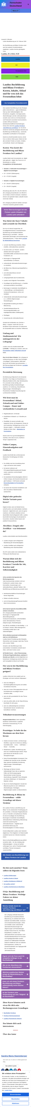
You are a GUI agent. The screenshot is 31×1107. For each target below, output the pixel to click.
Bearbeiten (15, 1099)
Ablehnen (15, 1103)
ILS (9, 65)
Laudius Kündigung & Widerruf (13, 881)
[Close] (29, 1072)
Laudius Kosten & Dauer (11, 878)
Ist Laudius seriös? (9, 884)
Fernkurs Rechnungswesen (12, 1015)
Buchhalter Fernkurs (10, 1013)
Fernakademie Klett (14, 71)
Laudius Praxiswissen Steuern (13, 1018)
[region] (15, 1089)
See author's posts (11, 1066)
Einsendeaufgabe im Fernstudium (14, 483)
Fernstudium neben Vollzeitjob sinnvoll (14, 350)
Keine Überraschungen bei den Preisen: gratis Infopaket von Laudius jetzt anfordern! (15, 212)
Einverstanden (15, 1094)
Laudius (11, 59)
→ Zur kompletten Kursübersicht (14, 103)
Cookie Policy (8, 1090)
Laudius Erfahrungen (10, 875)
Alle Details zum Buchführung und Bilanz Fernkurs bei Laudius (15, 856)
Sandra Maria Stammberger (14, 1056)
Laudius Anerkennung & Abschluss (14, 886)
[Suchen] (28, 4)
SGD (10, 76)
